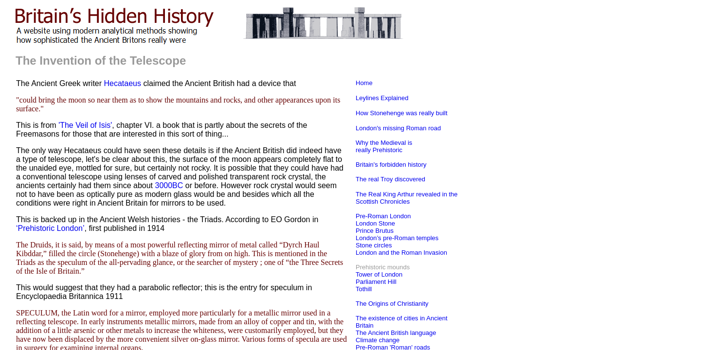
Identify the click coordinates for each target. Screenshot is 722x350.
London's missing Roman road (398, 128)
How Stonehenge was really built (402, 113)
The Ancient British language (396, 332)
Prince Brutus (375, 230)
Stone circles (374, 245)
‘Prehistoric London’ (50, 228)
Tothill (364, 289)
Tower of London (379, 274)
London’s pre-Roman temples (397, 238)
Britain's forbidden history (391, 164)
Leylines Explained (382, 98)
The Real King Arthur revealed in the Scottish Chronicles (407, 198)
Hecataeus (123, 83)
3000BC (169, 185)
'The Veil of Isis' (85, 125)
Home (364, 83)
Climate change (377, 340)
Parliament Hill (376, 281)
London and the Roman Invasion (401, 252)
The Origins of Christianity (392, 303)
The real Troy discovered (390, 179)
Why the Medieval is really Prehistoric (384, 146)
